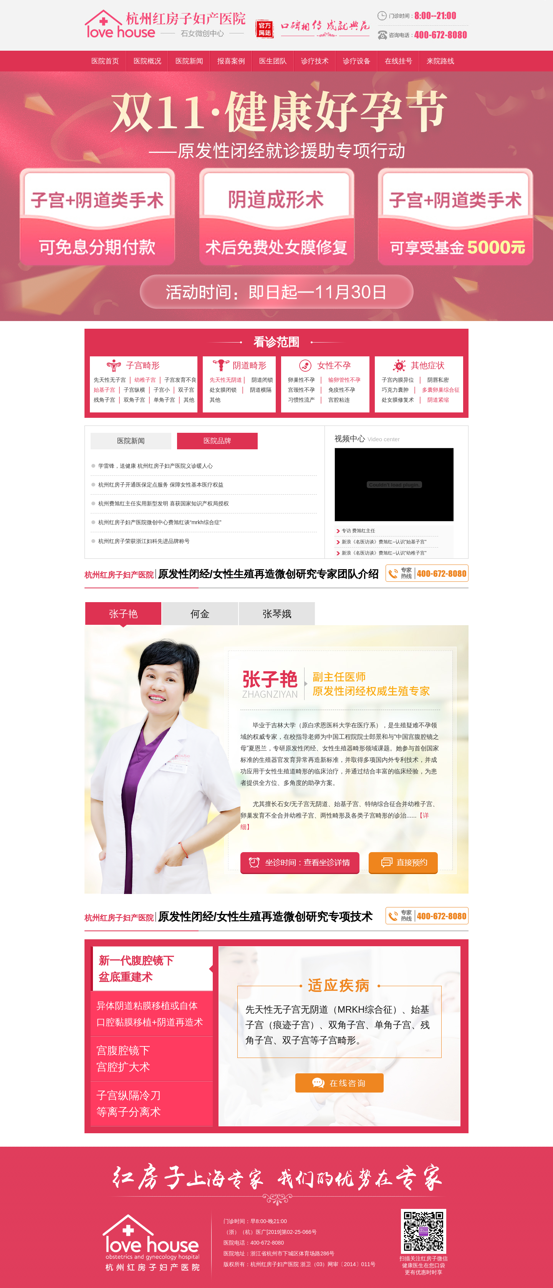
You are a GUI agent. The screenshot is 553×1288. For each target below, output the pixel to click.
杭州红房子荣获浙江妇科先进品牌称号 (144, 541)
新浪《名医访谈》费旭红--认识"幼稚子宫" (384, 553)
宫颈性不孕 (301, 390)
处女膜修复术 (398, 400)
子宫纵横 (134, 390)
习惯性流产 (301, 400)
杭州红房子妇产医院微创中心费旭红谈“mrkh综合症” (159, 522)
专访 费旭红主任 (358, 530)
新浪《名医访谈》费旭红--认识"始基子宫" (384, 542)
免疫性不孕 (341, 390)
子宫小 (162, 390)
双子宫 (186, 390)
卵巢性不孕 (301, 380)
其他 (189, 400)
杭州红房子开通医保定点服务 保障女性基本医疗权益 (161, 485)
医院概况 (147, 61)
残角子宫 (104, 400)
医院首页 (105, 61)
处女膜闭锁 (223, 390)
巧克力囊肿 (395, 390)
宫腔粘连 (339, 400)
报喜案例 (231, 61)
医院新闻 (189, 61)
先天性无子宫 (110, 380)
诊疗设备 (357, 61)
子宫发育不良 (180, 380)
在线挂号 (398, 61)
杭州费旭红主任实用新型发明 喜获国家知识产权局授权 (163, 503)
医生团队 (273, 61)
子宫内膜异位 (398, 380)
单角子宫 (164, 400)
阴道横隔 (261, 390)
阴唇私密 (438, 380)
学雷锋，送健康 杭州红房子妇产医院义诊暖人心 (155, 466)
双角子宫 (134, 400)
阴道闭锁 (262, 380)
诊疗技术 (315, 61)
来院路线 (440, 61)
